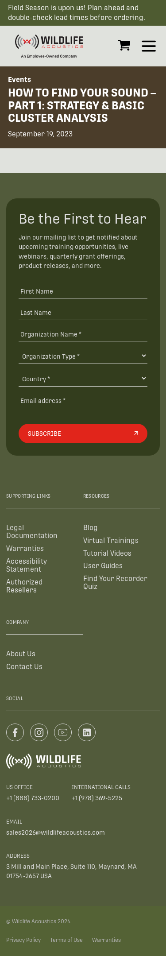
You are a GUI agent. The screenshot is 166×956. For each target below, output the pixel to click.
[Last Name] (83, 312)
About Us (20, 654)
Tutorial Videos (107, 553)
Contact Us (24, 666)
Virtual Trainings (111, 540)
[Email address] (83, 400)
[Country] (83, 378)
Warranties (25, 548)
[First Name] (83, 290)
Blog (90, 527)
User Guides (103, 565)
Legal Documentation (32, 531)
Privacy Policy (23, 940)
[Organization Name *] (83, 334)
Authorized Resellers (24, 586)
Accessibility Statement (26, 565)
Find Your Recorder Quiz (115, 582)
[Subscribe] (83, 433)
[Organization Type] (83, 356)
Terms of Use (66, 940)
